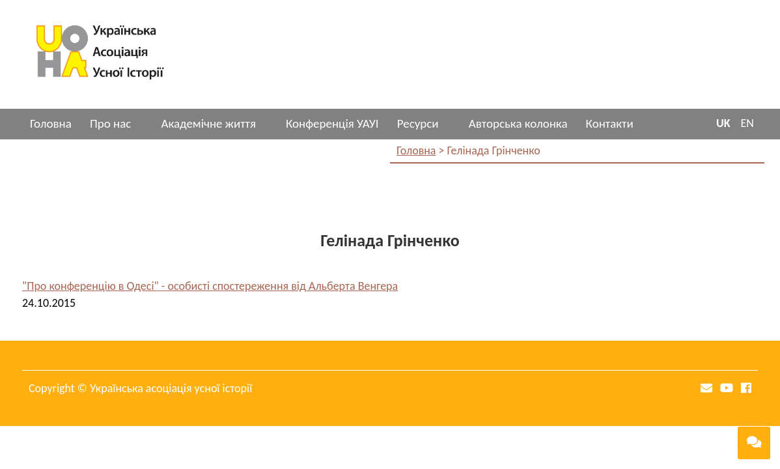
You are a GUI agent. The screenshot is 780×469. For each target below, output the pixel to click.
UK (723, 123)
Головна (51, 123)
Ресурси (418, 123)
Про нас (110, 123)
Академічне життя (208, 123)
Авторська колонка (518, 123)
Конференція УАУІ (332, 123)
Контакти (610, 123)
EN (747, 123)
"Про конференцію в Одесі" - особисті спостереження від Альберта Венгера (210, 286)
